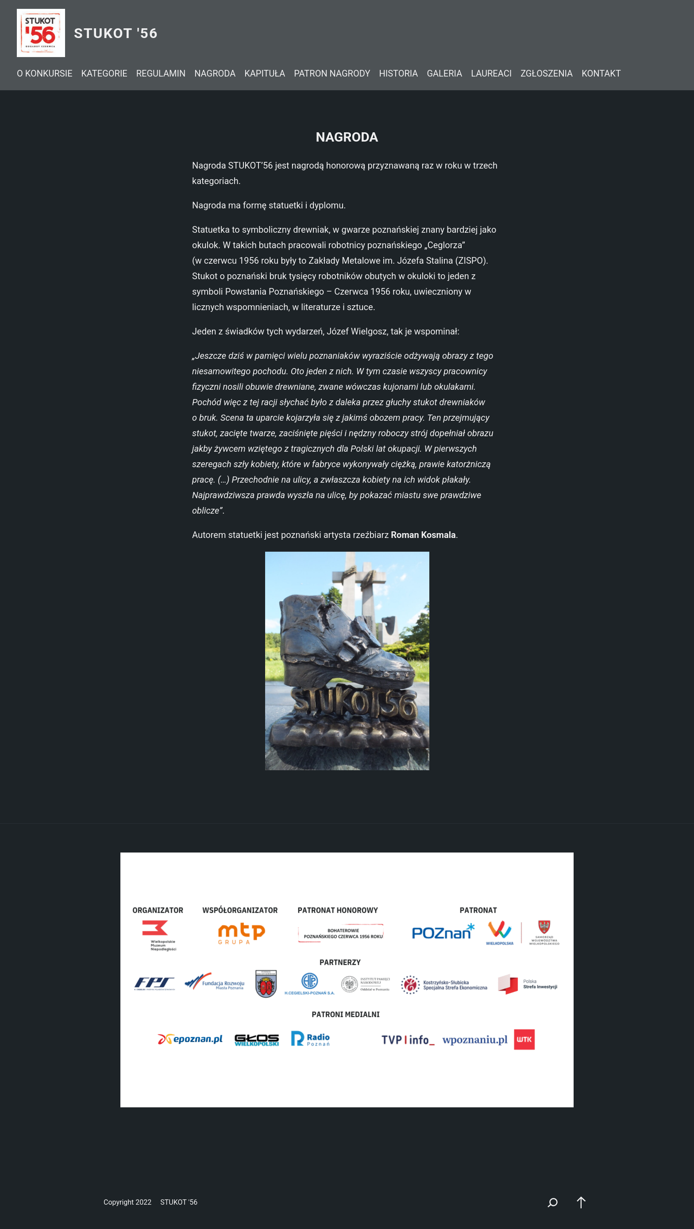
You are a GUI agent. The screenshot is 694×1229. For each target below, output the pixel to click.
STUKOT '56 (116, 33)
